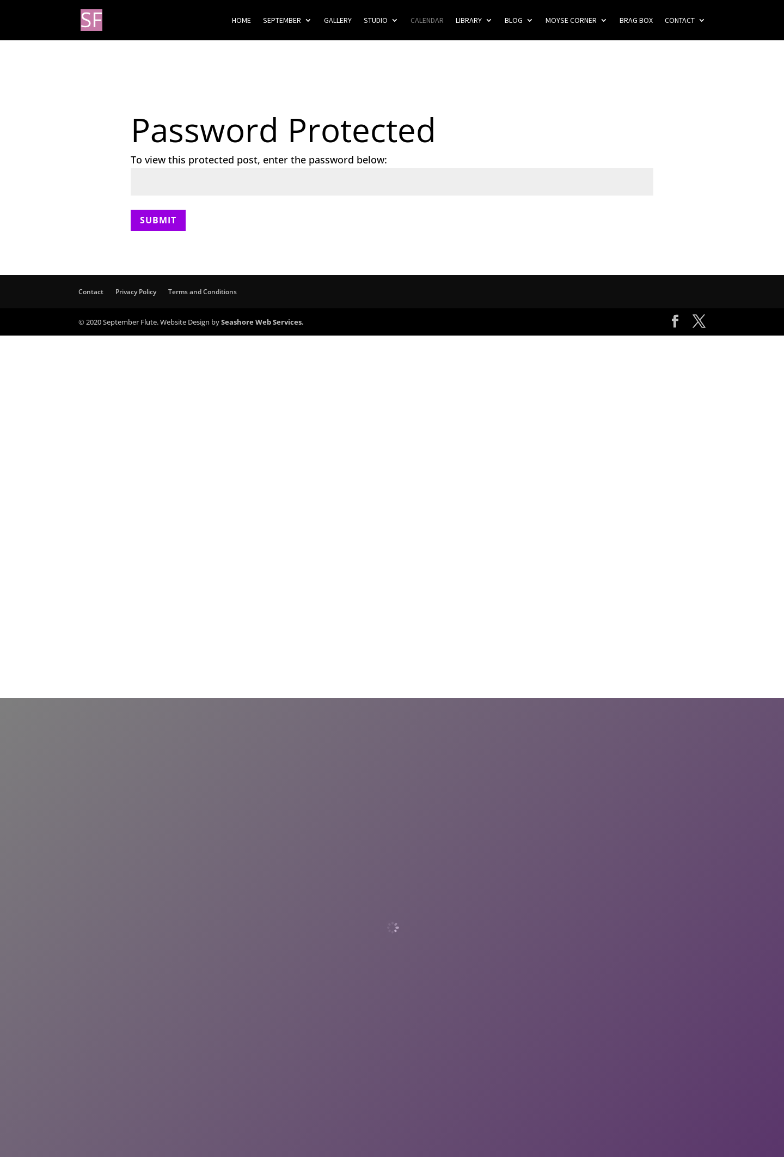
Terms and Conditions (202, 291)
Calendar (427, 20)
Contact (680, 20)
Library (469, 20)
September (282, 20)
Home (241, 20)
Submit (158, 220)
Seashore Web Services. (262, 322)
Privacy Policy (135, 291)
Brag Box (636, 20)
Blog (514, 20)
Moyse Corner (571, 20)
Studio (376, 20)
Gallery (338, 20)
